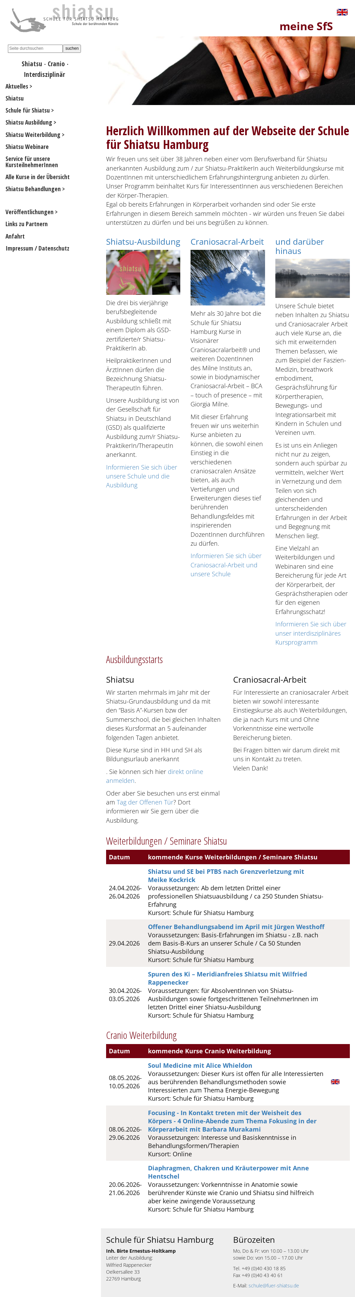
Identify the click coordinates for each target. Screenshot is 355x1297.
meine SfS (306, 26)
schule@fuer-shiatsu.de (274, 1285)
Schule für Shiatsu (27, 110)
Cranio (56, 63)
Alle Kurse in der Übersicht (37, 177)
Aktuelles (16, 86)
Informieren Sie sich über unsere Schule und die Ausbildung (141, 476)
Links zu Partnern (26, 224)
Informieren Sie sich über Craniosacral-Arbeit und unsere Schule (226, 565)
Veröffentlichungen (29, 212)
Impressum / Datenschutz (37, 248)
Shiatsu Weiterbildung (32, 134)
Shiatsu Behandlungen (33, 189)
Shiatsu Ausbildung (28, 122)
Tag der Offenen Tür (145, 802)
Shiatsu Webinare (27, 146)
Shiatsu (32, 63)
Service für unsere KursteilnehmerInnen (31, 161)
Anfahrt (15, 236)
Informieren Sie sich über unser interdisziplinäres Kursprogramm (310, 633)
